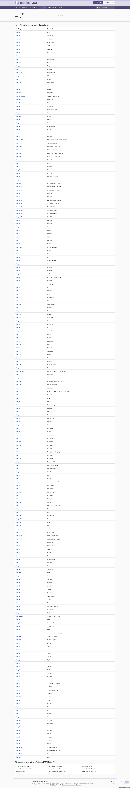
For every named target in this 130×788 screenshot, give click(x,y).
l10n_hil (18, 297)
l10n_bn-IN (19, 72)
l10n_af (18, 35)
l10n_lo (18, 415)
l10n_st (18, 623)
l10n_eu (18, 223)
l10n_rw (18, 559)
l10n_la (18, 401)
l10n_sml (18, 596)
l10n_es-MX (19, 213)
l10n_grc (18, 277)
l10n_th (18, 663)
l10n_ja (18, 341)
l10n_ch (18, 103)
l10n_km (18, 364)
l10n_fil (18, 237)
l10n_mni (18, 445)
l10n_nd (18, 468)
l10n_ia (18, 321)
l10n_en (18, 173)
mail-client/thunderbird (56, 766)
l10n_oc (18, 499)
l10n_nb (18, 465)
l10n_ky (18, 398)
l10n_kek (18, 358)
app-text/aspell (20, 771)
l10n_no (18, 485)
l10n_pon (18, 515)
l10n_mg (18, 428)
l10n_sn (18, 599)
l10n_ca (18, 89)
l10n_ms (18, 452)
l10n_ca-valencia (20, 96)
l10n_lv (18, 421)
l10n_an (18, 42)
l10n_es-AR (19, 203)
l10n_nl (18, 478)
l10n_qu (18, 542)
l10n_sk (18, 586)
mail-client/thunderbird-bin (57, 769)
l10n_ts (18, 693)
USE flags (42, 7)
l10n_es (18, 197)
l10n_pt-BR (19, 535)
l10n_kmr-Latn (20, 371)
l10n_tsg (18, 697)
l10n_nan (18, 462)
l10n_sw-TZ (19, 636)
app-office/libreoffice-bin (23, 766)
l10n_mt (18, 455)
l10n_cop (18, 116)
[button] (98, 2)
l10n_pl (18, 512)
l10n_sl (18, 593)
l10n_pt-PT (19, 539)
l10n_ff (18, 230)
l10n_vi (18, 723)
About (60, 7)
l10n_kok (18, 381)
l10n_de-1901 (19, 140)
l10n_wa (18, 730)
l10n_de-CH (19, 146)
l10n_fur (18, 250)
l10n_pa (18, 509)
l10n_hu (18, 311)
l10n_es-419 (19, 200)
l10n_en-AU (19, 176)
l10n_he (18, 291)
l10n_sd (18, 576)
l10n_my (18, 458)
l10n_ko (18, 378)
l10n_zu (18, 757)
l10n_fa (18, 227)
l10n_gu (18, 280)
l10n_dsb (18, 160)
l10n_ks (18, 388)
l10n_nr (18, 489)
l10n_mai (18, 425)
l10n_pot (18, 519)
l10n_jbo (18, 344)
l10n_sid (18, 582)
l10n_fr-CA (19, 247)
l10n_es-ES (19, 210)
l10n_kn (18, 374)
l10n (21, 14)
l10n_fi (18, 233)
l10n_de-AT (19, 143)
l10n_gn (18, 270)
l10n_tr (18, 687)
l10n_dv (18, 163)
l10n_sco (18, 572)
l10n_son (18, 606)
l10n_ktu (18, 391)
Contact (113, 781)
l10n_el (18, 170)
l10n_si (18, 579)
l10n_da (18, 133)
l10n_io (18, 327)
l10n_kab (18, 354)
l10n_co (18, 113)
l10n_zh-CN (19, 747)
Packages (25, 7)
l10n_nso (18, 492)
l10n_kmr (18, 368)
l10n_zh (18, 744)
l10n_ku (18, 395)
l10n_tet (18, 656)
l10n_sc (18, 569)
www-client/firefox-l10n (89, 771)
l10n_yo (18, 740)
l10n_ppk (18, 522)
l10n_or (18, 505)
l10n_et (18, 220)
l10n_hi (18, 294)
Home (18, 7)
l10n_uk (18, 707)
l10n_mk (18, 435)
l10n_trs (18, 690)
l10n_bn (18, 69)
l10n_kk (18, 361)
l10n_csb (18, 123)
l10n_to (18, 683)
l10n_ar (18, 46)
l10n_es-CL (19, 207)
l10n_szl (18, 646)
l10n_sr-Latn (19, 616)
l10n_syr (18, 643)
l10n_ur (18, 710)
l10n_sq (18, 609)
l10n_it (18, 334)
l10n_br (18, 79)
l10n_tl (18, 673)
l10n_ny (18, 495)
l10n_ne (18, 475)
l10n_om (18, 502)
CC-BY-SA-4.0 (53, 784)
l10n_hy (18, 317)
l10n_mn (18, 442)
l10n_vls (18, 727)
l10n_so (18, 603)
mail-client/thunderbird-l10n (57, 771)
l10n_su (18, 626)
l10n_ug (18, 703)
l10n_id (18, 324)
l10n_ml (18, 438)
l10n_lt (18, 418)
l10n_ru (18, 556)
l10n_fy (18, 254)
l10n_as (18, 49)
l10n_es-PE (19, 217)
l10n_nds (18, 472)
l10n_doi (18, 156)
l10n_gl (18, 267)
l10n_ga (18, 257)
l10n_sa (18, 562)
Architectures (52, 7)
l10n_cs (18, 119)
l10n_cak (18, 93)
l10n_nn (18, 482)
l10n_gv (18, 287)
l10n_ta (18, 650)
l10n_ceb (18, 99)
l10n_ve (18, 717)
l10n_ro (18, 552)
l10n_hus (18, 314)
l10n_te (18, 653)
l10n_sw (18, 633)
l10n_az (18, 56)
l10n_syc (18, 640)
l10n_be (18, 59)
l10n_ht (18, 307)
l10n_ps (18, 529)
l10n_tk (18, 670)
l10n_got (18, 274)
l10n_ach (18, 32)
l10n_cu (18, 126)
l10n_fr (18, 244)
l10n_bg (18, 66)
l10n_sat (18, 566)
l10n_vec (18, 720)
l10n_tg (18, 660)
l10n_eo (18, 193)
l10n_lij (18, 408)
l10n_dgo (18, 153)
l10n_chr (18, 106)
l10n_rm (18, 546)
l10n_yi (18, 737)
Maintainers (33, 7)
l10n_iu (18, 337)
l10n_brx (18, 82)
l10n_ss (18, 619)
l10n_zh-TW (19, 754)
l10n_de (18, 136)
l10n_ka (18, 351)
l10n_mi (18, 431)
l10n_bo (18, 76)
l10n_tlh (18, 676)
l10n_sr (18, 613)
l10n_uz (18, 713)
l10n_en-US (19, 186)
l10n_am (18, 39)
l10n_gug (18, 284)
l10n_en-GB (19, 183)
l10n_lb (18, 405)
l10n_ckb (18, 109)
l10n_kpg (18, 384)
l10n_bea (18, 62)
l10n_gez (18, 264)
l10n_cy (18, 129)
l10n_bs (18, 86)
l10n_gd (18, 260)
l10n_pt (18, 532)
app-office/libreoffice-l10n (24, 769)
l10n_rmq (18, 549)
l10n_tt (18, 700)
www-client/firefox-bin (88, 769)
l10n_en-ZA (19, 190)
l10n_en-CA (19, 180)
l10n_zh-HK (19, 750)
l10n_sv (18, 629)
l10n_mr (18, 448)
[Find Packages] (107, 7)
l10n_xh (18, 733)
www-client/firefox (87, 766)
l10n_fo (18, 240)
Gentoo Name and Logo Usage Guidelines (71, 784)
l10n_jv (18, 348)
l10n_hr (18, 301)
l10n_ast (18, 52)
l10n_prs (18, 525)
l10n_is (18, 331)
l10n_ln (18, 411)
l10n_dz (18, 166)
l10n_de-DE (19, 150)
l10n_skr (18, 589)
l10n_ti (18, 666)
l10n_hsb (18, 304)
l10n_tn (18, 680)
